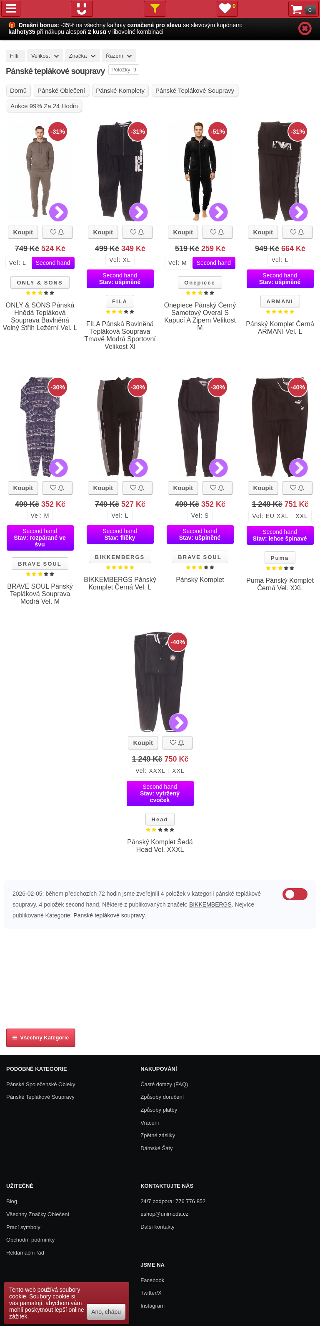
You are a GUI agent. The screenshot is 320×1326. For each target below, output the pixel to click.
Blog (11, 1201)
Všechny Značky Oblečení (37, 1214)
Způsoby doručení (162, 1097)
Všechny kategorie (40, 1037)
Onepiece (199, 282)
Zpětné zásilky (157, 1135)
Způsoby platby (158, 1110)
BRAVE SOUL (39, 564)
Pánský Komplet (200, 579)
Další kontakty (157, 1227)
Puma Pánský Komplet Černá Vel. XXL (280, 584)
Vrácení (149, 1123)
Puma (280, 558)
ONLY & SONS (39, 282)
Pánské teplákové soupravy (108, 915)
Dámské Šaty (156, 1148)
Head (160, 819)
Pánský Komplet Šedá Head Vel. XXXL (159, 845)
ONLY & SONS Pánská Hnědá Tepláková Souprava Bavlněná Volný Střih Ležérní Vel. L (40, 316)
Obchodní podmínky (30, 1240)
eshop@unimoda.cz (164, 1214)
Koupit (22, 232)
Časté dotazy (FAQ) (164, 1084)
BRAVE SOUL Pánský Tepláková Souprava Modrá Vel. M (39, 594)
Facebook (152, 1280)
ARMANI (280, 301)
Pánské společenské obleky (40, 1084)
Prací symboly (23, 1227)
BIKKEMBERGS (120, 557)
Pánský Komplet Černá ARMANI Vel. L (280, 327)
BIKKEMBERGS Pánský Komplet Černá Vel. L (120, 583)
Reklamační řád (25, 1253)
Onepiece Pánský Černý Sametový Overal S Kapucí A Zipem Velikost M (200, 316)
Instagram (152, 1306)
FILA (120, 301)
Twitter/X (151, 1293)
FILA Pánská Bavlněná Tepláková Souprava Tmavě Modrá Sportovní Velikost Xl (120, 335)
